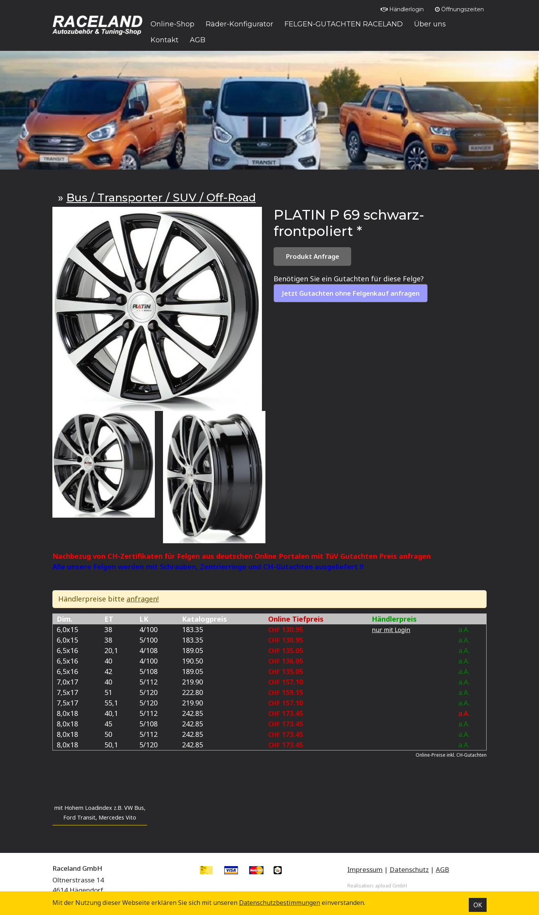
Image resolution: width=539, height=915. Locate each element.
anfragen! (143, 598)
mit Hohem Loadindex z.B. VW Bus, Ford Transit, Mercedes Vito (100, 812)
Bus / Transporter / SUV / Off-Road (161, 197)
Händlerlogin (402, 9)
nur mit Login (391, 630)
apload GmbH (391, 885)
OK (477, 905)
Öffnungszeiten (459, 9)
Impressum (365, 869)
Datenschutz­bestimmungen (279, 902)
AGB (442, 869)
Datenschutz (409, 869)
